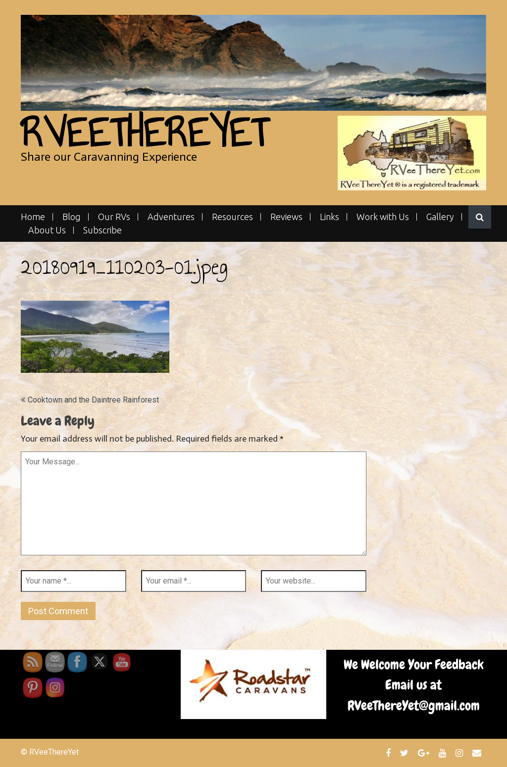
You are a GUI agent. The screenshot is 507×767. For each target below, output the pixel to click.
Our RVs (114, 217)
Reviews (286, 217)
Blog (71, 217)
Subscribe (102, 230)
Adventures (171, 217)
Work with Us (382, 217)
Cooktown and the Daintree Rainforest (93, 400)
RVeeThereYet (144, 133)
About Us (47, 230)
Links (329, 217)
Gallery (440, 217)
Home (33, 217)
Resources (232, 217)
